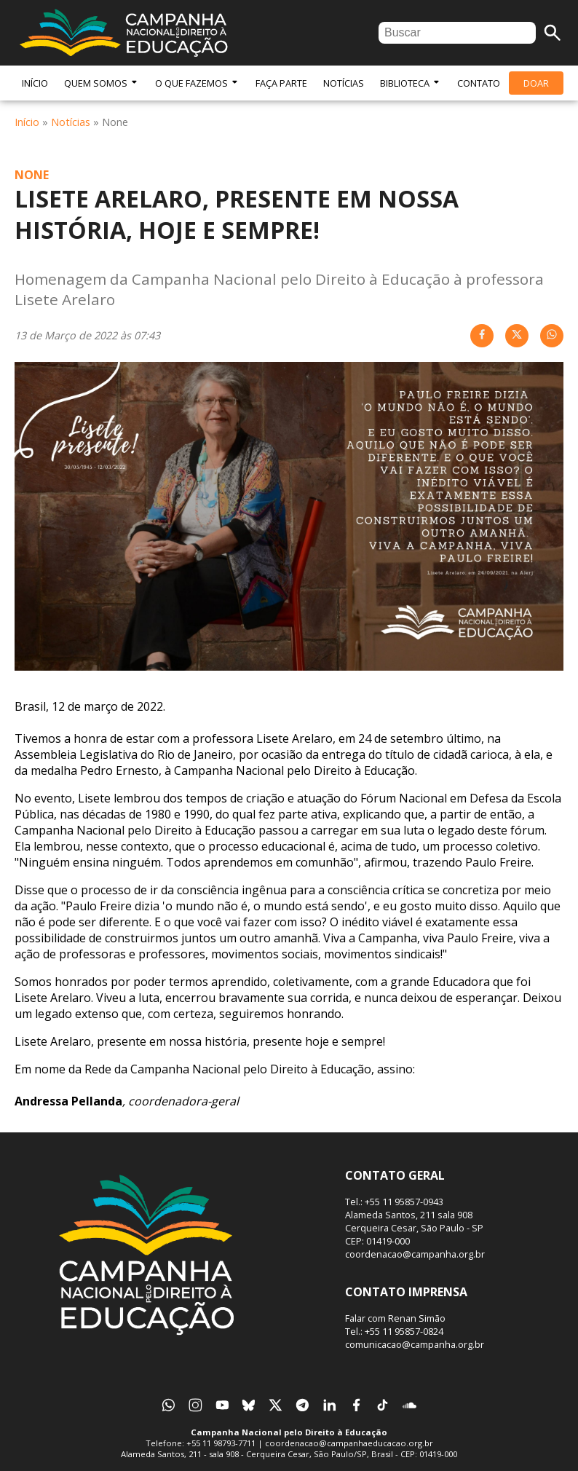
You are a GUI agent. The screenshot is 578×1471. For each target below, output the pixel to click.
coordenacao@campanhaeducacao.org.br (349, 1443)
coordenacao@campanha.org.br (415, 1254)
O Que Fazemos (197, 83)
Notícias (343, 83)
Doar (536, 83)
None (32, 175)
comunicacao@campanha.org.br (414, 1344)
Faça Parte (281, 83)
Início (35, 83)
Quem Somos (101, 83)
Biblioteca (410, 83)
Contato (478, 83)
